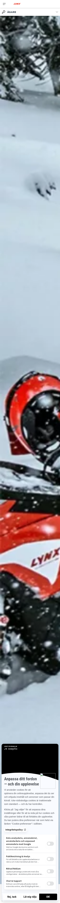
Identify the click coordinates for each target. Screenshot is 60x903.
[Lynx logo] (17, 4)
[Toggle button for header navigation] (4, 4)
